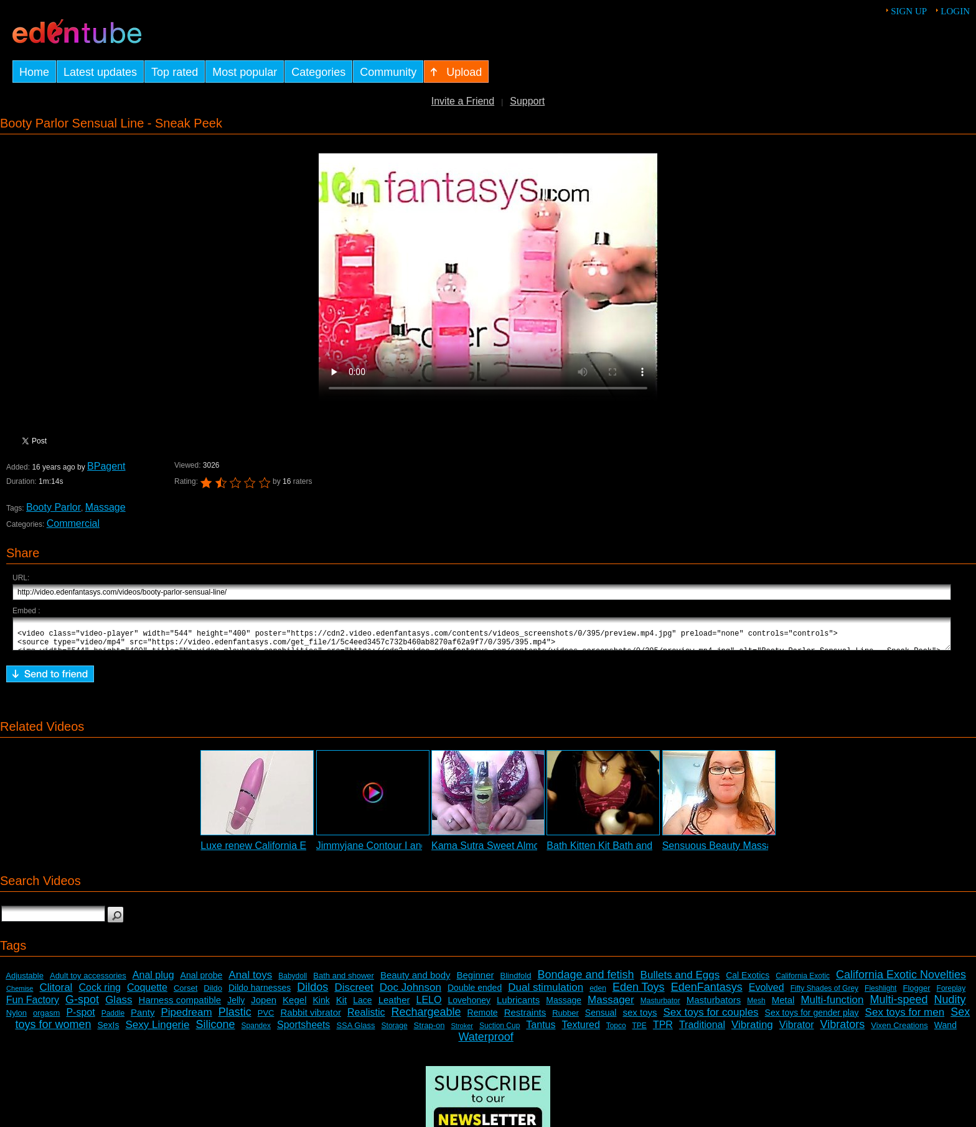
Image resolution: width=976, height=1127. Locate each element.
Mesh (756, 1006)
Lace (362, 1006)
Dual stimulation (545, 993)
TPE (639, 1031)
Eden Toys (638, 992)
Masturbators (714, 1005)
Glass (118, 1005)
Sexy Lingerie (158, 1030)
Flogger (916, 993)
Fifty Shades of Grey (824, 994)
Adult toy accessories (88, 981)
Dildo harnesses (259, 993)
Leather (394, 1005)
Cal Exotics (747, 981)
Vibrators (842, 1030)
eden (597, 994)
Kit (341, 1005)
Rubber (565, 1018)
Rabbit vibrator (310, 1018)
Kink (321, 1006)
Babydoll (292, 981)
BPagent (106, 466)
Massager (611, 1005)
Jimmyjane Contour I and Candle (388, 851)
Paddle (112, 1018)
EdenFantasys (707, 992)
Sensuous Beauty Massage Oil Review (748, 851)
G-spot (82, 1005)
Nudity (950, 1005)
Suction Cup (499, 1031)
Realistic (366, 1018)
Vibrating (752, 1030)
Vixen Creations (899, 1031)
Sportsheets (303, 1030)
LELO (429, 1005)
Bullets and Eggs (680, 980)
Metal (783, 1005)
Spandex (256, 1031)
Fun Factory (32, 1005)
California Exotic (803, 981)
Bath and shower (343, 981)
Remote (482, 1018)
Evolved (766, 993)
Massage (105, 507)
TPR (663, 1030)
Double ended (475, 993)
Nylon (16, 1018)
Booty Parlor (53, 507)
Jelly (236, 1006)
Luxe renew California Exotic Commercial (291, 851)
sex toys (639, 1018)
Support (527, 101)
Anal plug (153, 980)
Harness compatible (180, 1005)
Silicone (215, 1030)
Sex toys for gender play (812, 1018)
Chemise (19, 994)
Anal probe (202, 981)
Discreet (353, 993)
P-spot (80, 1018)
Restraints (525, 1018)
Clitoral (56, 993)
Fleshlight (880, 994)
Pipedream (186, 1018)
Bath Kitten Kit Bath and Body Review (630, 851)
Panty (142, 1018)
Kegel (294, 1005)
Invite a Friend (462, 101)
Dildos (312, 992)
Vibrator (796, 1030)
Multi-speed (899, 1005)
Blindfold (516, 981)
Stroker (461, 1031)
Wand (945, 1031)
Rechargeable (426, 1017)
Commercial (73, 523)
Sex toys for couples (711, 1018)
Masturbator (660, 1006)
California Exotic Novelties (901, 980)
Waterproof (485, 1042)
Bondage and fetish (585, 980)
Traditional (702, 1030)
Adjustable (25, 981)
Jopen (263, 1005)
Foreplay (951, 994)
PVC (266, 1018)
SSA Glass (355, 1031)
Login (955, 11)
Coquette (147, 993)
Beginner (475, 980)
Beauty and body (415, 980)
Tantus (540, 1030)
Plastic (234, 1017)
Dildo (213, 993)
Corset (185, 993)
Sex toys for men (905, 1018)
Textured (581, 1030)
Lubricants (518, 1005)
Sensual (601, 1018)
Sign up (909, 11)
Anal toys (250, 980)
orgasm (46, 1018)
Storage (395, 1031)
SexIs (108, 1031)
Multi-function (831, 1005)
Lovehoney (469, 1006)
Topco (616, 1031)
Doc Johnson (410, 993)
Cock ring (99, 993)
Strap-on (429, 1031)
